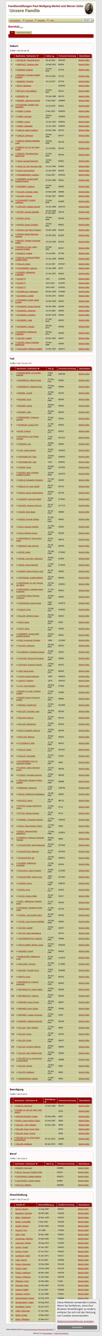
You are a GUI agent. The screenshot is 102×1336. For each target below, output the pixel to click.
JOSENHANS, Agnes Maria (29, 603)
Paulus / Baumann (23, 1264)
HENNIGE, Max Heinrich (28, 546)
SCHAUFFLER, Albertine (28, 851)
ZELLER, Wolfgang (26, 1072)
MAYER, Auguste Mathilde (28, 212)
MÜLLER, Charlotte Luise (28, 711)
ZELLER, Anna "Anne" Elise (27, 1129)
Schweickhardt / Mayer (24, 1298)
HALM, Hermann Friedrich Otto (29, 1172)
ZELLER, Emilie (24, 1040)
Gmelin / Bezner (22, 1226)
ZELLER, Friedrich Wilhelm (29, 1047)
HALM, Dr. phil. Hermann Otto (29, 166)
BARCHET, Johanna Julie (28, 64)
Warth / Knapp (21, 1315)
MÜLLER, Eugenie (26, 718)
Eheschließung (46, 1205)
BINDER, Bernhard (24, 1168)
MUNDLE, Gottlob (24, 253)
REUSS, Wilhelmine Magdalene (31, 794)
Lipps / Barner (21, 1260)
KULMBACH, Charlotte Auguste (31, 652)
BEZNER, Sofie (24, 412)
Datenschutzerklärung (61, 1333)
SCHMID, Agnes (25, 883)
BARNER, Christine (25, 81)
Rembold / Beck (22, 1285)
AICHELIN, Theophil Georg (28, 60)
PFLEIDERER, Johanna (27, 268)
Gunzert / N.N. (21, 1230)
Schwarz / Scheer (22, 1294)
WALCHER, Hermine (26, 964)
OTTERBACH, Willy (26, 743)
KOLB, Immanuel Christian (29, 640)
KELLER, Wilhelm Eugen (28, 616)
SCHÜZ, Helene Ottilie (27, 896)
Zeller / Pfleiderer (22, 1319)
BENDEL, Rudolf (25, 393)
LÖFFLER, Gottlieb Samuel (28, 207)
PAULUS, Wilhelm (23, 1185)
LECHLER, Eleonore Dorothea (30, 658)
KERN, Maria (23, 622)
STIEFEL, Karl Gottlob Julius (30, 915)
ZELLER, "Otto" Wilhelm (28, 1028)
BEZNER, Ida (22, 96)
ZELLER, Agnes (24, 1034)
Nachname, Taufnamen (27, 56)
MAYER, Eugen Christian (27, 225)
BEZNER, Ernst (24, 399)
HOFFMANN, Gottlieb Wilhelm (28, 1176)
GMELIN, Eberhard (25, 136)
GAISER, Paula (24, 467)
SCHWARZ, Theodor (26, 327)
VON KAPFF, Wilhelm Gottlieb (29, 349)
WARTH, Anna (24, 977)
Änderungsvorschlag (23, 32)
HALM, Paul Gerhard (26, 171)
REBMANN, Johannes (27, 788)
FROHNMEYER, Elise (27, 457)
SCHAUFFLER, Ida (26, 858)
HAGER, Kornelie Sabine (28, 519)
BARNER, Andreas (25, 70)
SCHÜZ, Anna (24, 890)
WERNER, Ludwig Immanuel (30, 1015)
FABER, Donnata (24, 116)
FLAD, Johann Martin (27, 450)
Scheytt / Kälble (21, 1290)
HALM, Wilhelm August (27, 533)
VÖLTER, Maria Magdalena (29, 933)
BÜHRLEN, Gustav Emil (28, 425)
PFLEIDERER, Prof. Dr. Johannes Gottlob (27, 762)
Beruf (50, 1164)
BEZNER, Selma (25, 406)
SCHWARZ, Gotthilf (25, 296)
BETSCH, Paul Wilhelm (27, 91)
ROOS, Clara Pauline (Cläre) (30, 826)
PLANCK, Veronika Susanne (30, 775)
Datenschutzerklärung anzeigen (75, 1321)
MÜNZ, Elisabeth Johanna (29, 730)
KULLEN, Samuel (24, 196)
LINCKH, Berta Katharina (28, 676)
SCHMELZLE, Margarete (27, 292)
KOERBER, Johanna (26, 186)
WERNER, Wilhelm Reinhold (30, 1021)
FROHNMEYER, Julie (27, 462)
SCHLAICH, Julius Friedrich (29, 871)
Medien (41, 20)
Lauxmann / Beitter (23, 1243)
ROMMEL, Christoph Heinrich (30, 820)
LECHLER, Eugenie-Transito (30, 665)
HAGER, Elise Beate (26, 512)
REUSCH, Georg (25, 801)
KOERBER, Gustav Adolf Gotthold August (26, 180)
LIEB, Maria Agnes (26, 671)
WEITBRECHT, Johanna (28, 996)
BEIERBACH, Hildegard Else (30, 387)
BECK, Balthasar (24, 86)
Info (52, 20)
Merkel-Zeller (84, 60)
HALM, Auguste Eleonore (27, 161)
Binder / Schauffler (23, 1222)
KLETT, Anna (23, 629)
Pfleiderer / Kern (22, 1281)
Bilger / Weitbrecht (23, 1217)
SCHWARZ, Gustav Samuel (28, 306)
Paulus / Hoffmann (23, 1273)
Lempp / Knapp (21, 1247)
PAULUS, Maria (23, 264)
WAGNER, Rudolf (25, 951)
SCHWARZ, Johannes (26, 311)
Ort (12, 32)
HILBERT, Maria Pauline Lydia (30, 571)
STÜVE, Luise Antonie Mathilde (31, 922)
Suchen (29, 20)
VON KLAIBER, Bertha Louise (30, 945)
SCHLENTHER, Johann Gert (30, 877)
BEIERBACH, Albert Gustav (29, 380)
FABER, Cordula (24, 111)
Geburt (50, 56)
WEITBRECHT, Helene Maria (30, 989)
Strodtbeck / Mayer (23, 1307)
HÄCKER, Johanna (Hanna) (29, 505)
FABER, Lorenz (23, 122)
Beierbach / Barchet (23, 1213)
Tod (51, 369)
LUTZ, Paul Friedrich (26, 686)
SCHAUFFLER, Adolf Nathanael (31, 845)
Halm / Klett (20, 1234)
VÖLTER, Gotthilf (24, 338)
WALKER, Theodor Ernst (28, 970)
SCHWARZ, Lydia (24, 320)
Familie (20, 1205)
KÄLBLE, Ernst (24, 610)
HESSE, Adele (24, 552)
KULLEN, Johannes (26, 646)
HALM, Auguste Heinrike (28, 527)
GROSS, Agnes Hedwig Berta (30, 493)
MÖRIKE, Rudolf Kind (27, 705)
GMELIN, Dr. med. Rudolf (28, 486)
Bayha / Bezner (21, 1209)
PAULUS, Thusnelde (26, 756)
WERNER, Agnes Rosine (28, 1002)
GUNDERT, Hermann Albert (29, 499)
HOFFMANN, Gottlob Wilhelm (30, 578)
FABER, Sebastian (25, 126)
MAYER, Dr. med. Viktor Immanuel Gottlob (26, 248)
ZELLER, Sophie (25, 1066)
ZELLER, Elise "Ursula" (25, 1133)
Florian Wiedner (47, 1333)
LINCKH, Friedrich (25, 681)
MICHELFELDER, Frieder (26, 1116)
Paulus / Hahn (21, 1268)
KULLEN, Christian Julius (27, 192)
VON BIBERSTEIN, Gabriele (30, 938)
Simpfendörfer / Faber (24, 1302)
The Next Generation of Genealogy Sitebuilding (38, 1329)
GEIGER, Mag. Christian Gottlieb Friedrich (27, 474)
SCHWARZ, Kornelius (26, 315)
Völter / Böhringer (22, 1311)
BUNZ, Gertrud (24, 431)
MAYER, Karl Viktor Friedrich (29, 230)
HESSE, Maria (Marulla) (28, 565)
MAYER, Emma (23, 218)
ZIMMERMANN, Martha (28, 1079)
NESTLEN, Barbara (26, 737)
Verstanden (77, 1327)
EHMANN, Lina (24, 444)
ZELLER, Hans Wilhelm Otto (30, 1053)
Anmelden (15, 20)
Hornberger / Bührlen (24, 1239)
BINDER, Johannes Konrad (28, 100)
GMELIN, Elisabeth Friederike (30, 480)
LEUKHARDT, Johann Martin (28, 1181)
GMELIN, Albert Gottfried (27, 130)
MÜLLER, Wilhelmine (27, 724)
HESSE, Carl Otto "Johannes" (30, 559)
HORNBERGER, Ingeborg (28, 175)
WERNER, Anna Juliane (28, 1009)
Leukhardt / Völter (22, 1256)
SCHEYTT (21, 279)
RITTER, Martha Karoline (28, 813)
